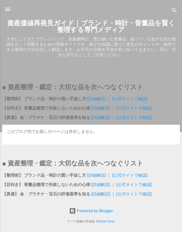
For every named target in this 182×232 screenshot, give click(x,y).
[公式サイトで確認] (129, 98)
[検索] (174, 11)
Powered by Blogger (91, 210)
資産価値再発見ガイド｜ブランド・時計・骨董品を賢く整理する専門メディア (91, 26)
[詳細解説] (97, 98)
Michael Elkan (105, 221)
